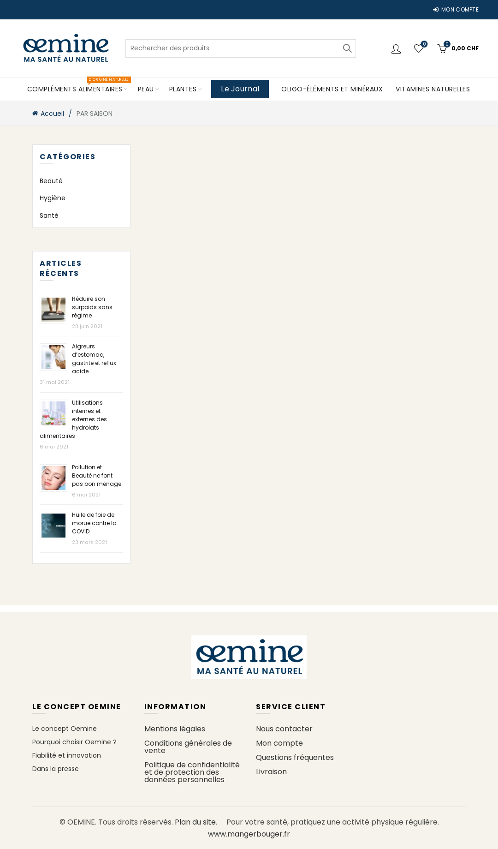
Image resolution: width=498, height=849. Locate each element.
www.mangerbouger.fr (249, 834)
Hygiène (52, 198)
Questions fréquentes (295, 757)
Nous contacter (284, 728)
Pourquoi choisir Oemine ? (74, 742)
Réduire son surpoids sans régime (92, 307)
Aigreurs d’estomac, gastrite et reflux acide (94, 358)
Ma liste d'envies (423, 45)
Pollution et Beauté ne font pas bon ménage (96, 475)
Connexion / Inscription (397, 48)
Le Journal (240, 89)
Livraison (271, 771)
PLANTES (183, 89)
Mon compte (279, 743)
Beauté (51, 180)
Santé (49, 215)
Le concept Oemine (64, 728)
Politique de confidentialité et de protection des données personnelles (192, 772)
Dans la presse (55, 768)
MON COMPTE (456, 9)
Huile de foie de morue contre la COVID (94, 523)
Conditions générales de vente (188, 747)
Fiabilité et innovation (66, 755)
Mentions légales (174, 728)
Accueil (52, 113)
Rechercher (347, 48)
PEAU (146, 89)
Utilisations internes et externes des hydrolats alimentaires (73, 419)
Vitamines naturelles (433, 89)
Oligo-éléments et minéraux (332, 89)
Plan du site (195, 822)
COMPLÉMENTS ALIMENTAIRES (78, 86)
